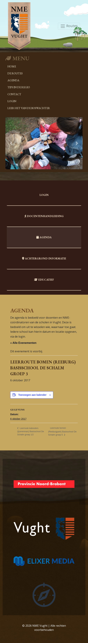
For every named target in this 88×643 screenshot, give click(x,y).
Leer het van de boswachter (28, 108)
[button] (11, 143)
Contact (14, 94)
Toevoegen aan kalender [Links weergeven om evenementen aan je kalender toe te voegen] (32, 394)
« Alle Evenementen (23, 342)
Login (11, 101)
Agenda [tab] (44, 237)
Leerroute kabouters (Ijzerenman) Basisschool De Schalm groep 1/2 (30, 431)
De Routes (15, 73)
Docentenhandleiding (44, 216)
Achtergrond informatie (44, 258)
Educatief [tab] (44, 279)
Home (11, 66)
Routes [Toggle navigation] (69, 26)
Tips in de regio (18, 87)
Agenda (13, 80)
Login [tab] (44, 195)
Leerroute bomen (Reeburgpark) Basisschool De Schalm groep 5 (62, 431)
